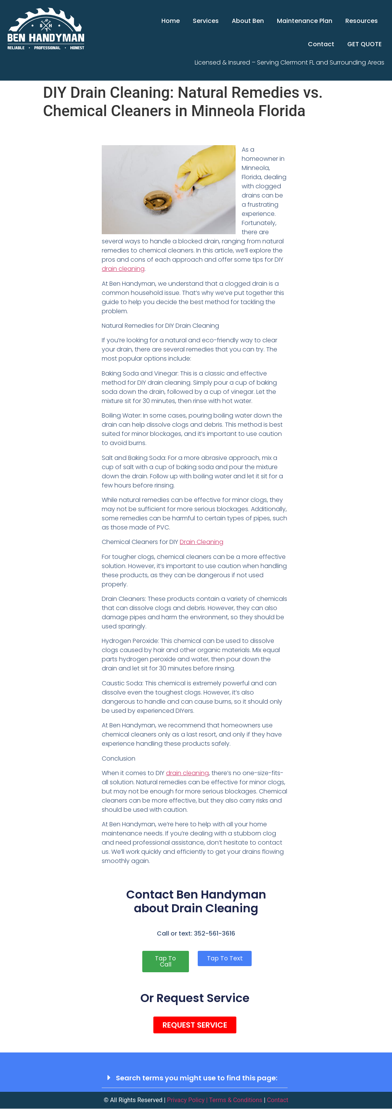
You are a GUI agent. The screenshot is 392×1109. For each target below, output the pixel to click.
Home (170, 20)
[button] (195, 1078)
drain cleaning (123, 268)
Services (206, 20)
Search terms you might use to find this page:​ (196, 1078)
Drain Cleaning (201, 542)
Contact (321, 44)
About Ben (248, 20)
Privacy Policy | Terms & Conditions (215, 1100)
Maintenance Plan (304, 20)
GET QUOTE (364, 44)
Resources (361, 20)
